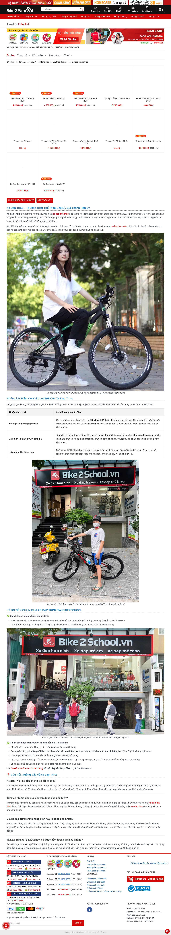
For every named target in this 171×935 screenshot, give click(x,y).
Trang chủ (95, 11)
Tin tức (120, 11)
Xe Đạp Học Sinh (49, 16)
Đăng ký (78, 923)
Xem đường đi (34, 869)
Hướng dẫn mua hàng (96, 864)
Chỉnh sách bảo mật (95, 885)
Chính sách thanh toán (96, 879)
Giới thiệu (108, 11)
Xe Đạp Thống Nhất (68, 16)
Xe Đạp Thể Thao (30, 16)
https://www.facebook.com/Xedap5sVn (149, 863)
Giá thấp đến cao (58, 62)
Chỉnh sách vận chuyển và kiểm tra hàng (104, 891)
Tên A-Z (21, 62)
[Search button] (80, 9)
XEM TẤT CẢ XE (44, 200)
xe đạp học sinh (118, 226)
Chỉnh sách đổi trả (94, 888)
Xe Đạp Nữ (85, 16)
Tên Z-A (31, 62)
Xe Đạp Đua (154, 16)
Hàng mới (43, 62)
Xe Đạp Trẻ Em (13, 16)
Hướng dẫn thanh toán (96, 868)
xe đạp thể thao (61, 214)
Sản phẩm (133, 11)
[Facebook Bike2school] (89, 909)
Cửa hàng (147, 11)
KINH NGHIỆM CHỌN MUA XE (21, 200)
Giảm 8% (47, 93)
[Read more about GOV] (138, 887)
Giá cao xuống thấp (78, 62)
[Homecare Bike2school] (145, 879)
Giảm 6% (47, 179)
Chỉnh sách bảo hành (96, 882)
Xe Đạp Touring (120, 16)
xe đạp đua (137, 806)
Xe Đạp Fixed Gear (102, 16)
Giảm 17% (16, 93)
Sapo (104, 932)
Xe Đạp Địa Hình (138, 16)
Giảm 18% (79, 93)
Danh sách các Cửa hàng (27, 768)
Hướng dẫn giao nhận (96, 871)
